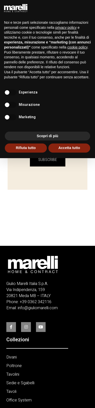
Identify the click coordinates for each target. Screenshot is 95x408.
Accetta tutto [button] (69, 148)
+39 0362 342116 (35, 302)
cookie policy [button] (77, 47)
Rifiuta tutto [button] (26, 148)
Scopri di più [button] (47, 136)
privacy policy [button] (66, 28)
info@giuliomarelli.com (38, 308)
